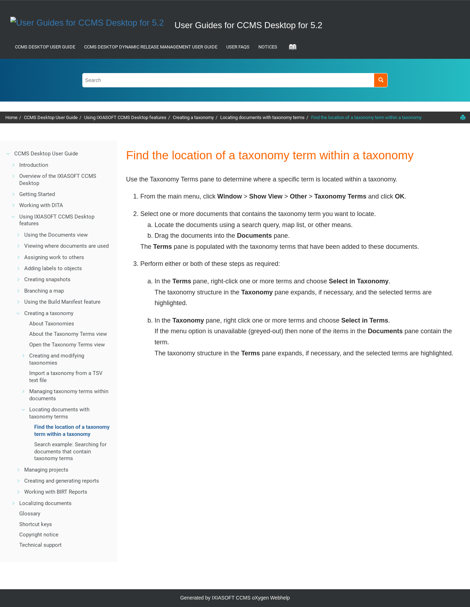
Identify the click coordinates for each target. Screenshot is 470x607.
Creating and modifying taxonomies (56, 359)
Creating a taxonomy (193, 117)
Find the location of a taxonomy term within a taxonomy (366, 117)
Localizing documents (45, 503)
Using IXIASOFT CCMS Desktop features (125, 117)
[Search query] (235, 80)
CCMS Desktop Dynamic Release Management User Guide (150, 47)
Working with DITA (41, 205)
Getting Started (37, 194)
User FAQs (237, 47)
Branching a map (44, 291)
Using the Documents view (56, 235)
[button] (8, 154)
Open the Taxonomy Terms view (67, 344)
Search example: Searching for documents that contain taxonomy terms (70, 451)
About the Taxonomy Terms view (68, 334)
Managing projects (46, 470)
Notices (267, 47)
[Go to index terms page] (290, 49)
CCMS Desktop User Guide (45, 47)
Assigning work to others (54, 257)
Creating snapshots (47, 279)
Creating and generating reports (61, 481)
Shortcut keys (35, 524)
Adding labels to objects (53, 268)
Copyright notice (38, 534)
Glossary (29, 513)
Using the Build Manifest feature (62, 302)
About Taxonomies (51, 323)
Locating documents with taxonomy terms (262, 117)
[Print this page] (463, 117)
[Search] (381, 80)
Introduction (33, 165)
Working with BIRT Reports (55, 492)
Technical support (40, 545)
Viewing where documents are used (66, 246)
